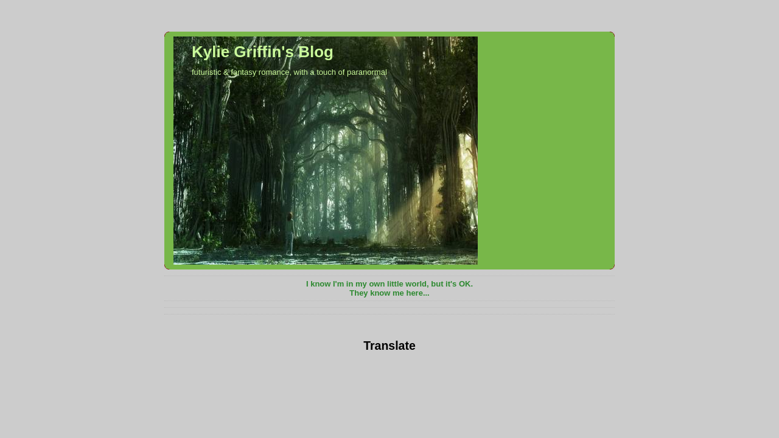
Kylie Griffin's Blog (263, 52)
